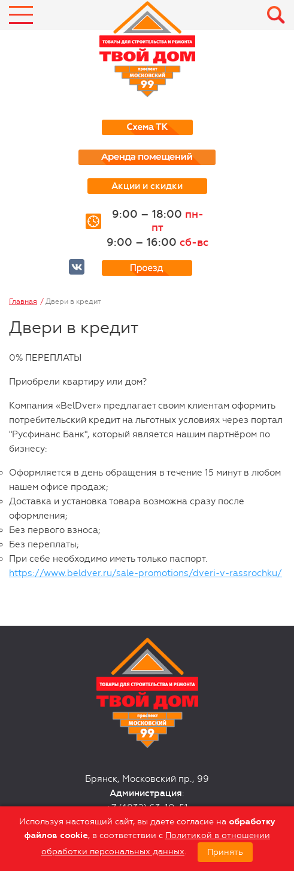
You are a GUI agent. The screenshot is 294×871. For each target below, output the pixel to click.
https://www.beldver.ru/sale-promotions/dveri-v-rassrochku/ (145, 573)
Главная (23, 301)
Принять (225, 852)
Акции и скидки (147, 186)
